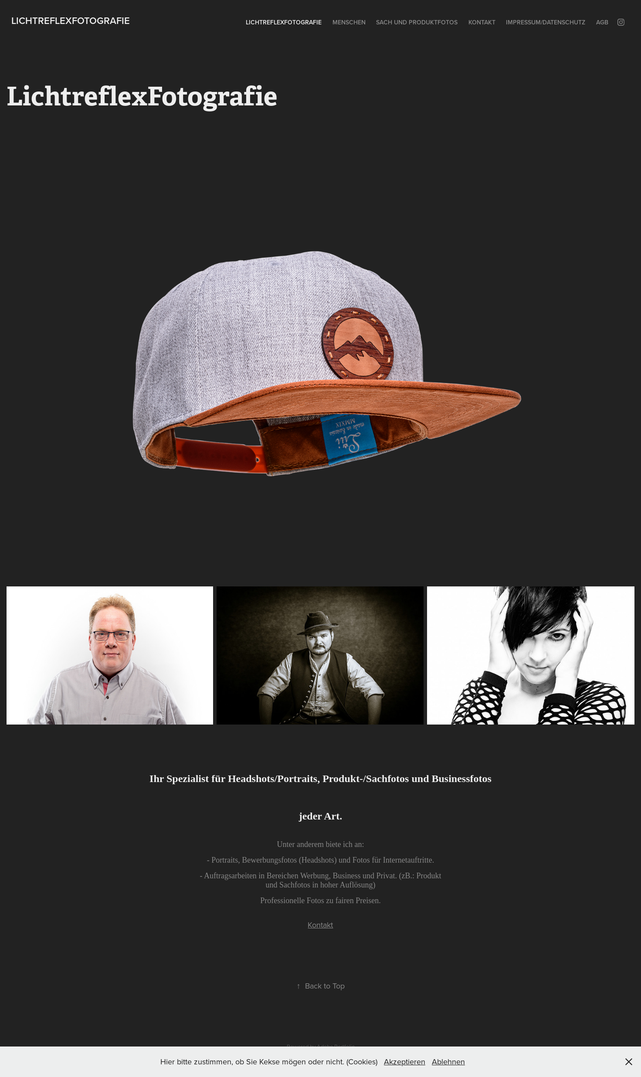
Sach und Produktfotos (417, 22)
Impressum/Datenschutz (545, 22)
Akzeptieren (404, 1061)
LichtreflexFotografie (70, 20)
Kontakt (481, 22)
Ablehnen (448, 1061)
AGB (602, 22)
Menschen (349, 22)
